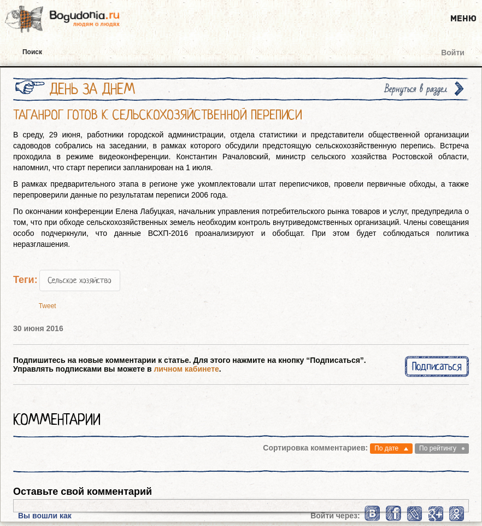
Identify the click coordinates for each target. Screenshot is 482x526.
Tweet (47, 306)
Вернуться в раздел (416, 88)
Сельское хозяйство (79, 280)
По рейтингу (437, 448)
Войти (453, 52)
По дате (386, 448)
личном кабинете (186, 369)
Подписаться (437, 366)
